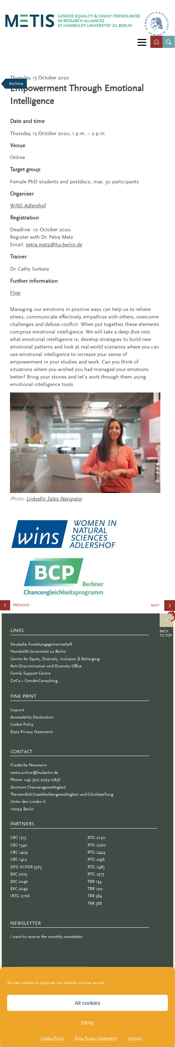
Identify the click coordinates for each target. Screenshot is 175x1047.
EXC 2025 (18, 873)
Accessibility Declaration (32, 717)
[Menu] (142, 42)
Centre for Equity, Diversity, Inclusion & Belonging (55, 658)
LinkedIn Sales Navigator (54, 499)
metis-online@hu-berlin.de (34, 772)
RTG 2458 (96, 859)
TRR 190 (95, 888)
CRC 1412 (18, 859)
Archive (16, 83)
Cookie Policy (52, 1038)
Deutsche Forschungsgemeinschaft (41, 644)
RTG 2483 (96, 866)
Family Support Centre (30, 673)
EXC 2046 (19, 881)
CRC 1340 (18, 845)
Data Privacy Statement (96, 1038)
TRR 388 (95, 903)
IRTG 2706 (20, 895)
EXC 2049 (19, 888)
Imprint (135, 1038)
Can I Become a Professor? (163, 608)
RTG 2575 (96, 873)
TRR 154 (94, 881)
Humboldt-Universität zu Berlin (38, 651)
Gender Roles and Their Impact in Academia (35, 606)
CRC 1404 (19, 852)
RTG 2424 (96, 852)
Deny (87, 1022)
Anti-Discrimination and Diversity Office (46, 665)
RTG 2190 (96, 837)
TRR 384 (95, 895)
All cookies (87, 1003)
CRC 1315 (18, 837)
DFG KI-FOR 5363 (26, 866)
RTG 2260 (97, 845)
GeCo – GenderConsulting (34, 680)
